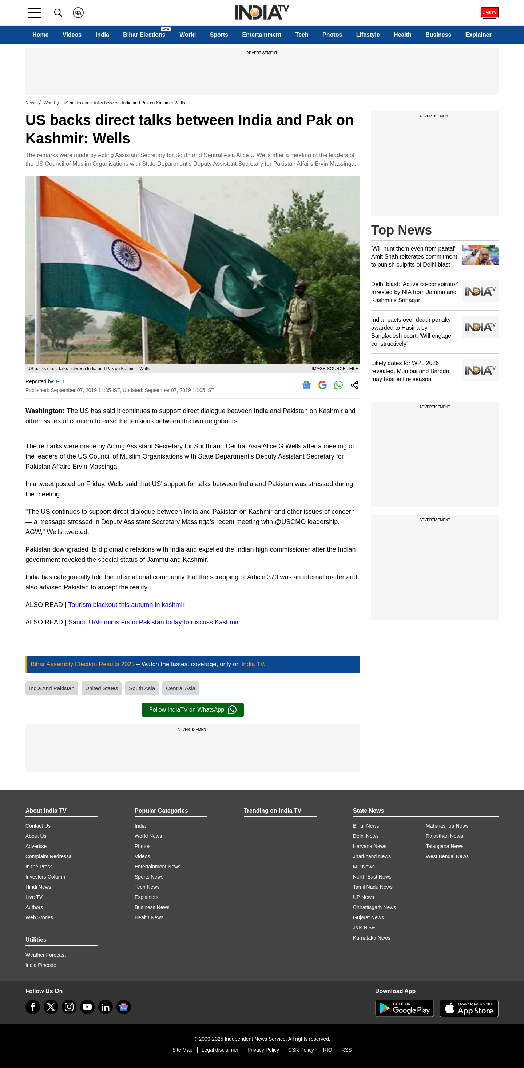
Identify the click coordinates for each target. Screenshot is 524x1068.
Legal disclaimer (220, 1050)
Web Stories (39, 917)
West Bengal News (447, 856)
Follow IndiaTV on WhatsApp (193, 709)
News (30, 102)
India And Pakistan (51, 688)
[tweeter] (51, 1007)
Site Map (182, 1050)
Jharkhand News (372, 856)
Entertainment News (157, 866)
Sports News (149, 877)
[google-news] (123, 1007)
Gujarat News (368, 917)
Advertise (36, 846)
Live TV (34, 897)
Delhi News (366, 836)
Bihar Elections (144, 35)
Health (403, 35)
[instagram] (69, 1007)
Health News (149, 917)
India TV (253, 664)
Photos (332, 35)
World (187, 35)
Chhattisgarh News (374, 907)
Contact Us (38, 826)
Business (438, 35)
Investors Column (45, 877)
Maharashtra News (447, 826)
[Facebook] (32, 1007)
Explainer (478, 35)
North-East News (372, 877)
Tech (302, 35)
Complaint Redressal (49, 856)
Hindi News (38, 887)
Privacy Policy (263, 1050)
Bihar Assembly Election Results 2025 (83, 664)
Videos (72, 35)
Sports (219, 35)
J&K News (365, 928)
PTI (60, 381)
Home (40, 35)
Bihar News (366, 826)
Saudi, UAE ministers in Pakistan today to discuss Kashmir (153, 622)
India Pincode (40, 965)
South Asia (142, 688)
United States (101, 688)
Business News (152, 907)
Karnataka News (371, 938)
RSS (346, 1050)
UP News (363, 897)
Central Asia (180, 688)
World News (148, 836)
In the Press (39, 866)
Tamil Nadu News (373, 887)
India (102, 35)
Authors (34, 907)
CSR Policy (301, 1050)
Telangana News (445, 846)
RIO (327, 1050)
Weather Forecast (45, 955)
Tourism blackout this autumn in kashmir (126, 604)
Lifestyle (368, 35)
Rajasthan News (444, 836)
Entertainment (262, 35)
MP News (364, 866)
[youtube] (87, 1007)
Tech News (147, 887)
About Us (36, 836)
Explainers (146, 897)
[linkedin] (105, 1007)
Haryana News (369, 846)
